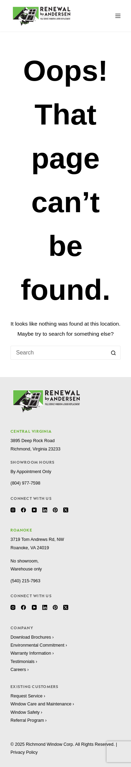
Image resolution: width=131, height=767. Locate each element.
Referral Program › (28, 720)
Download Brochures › (32, 637)
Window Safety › (26, 712)
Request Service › (27, 696)
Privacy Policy (24, 752)
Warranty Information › (32, 653)
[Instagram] (12, 510)
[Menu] (118, 15)
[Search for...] (58, 353)
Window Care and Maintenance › (42, 704)
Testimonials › (23, 661)
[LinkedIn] (44, 510)
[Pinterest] (55, 510)
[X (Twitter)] (65, 510)
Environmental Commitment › (38, 645)
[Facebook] (23, 510)
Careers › (19, 669)
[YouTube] (34, 510)
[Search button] (114, 353)
